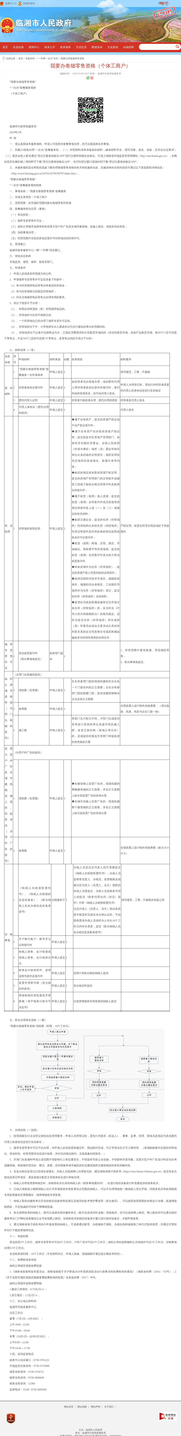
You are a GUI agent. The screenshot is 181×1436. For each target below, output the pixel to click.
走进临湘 (18, 47)
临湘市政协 (29, 3)
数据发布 (97, 47)
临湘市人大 (11, 3)
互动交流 (81, 47)
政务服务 (65, 47)
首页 (5, 47)
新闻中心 (34, 47)
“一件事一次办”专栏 (47, 58)
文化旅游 (112, 47)
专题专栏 (30, 58)
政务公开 (49, 47)
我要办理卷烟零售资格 (72, 58)
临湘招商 (128, 47)
